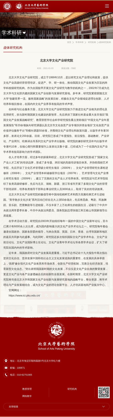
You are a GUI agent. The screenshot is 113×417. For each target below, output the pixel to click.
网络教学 (27, 396)
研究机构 (92, 42)
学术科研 (80, 42)
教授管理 (27, 389)
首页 (69, 42)
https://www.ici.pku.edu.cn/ (24, 295)
